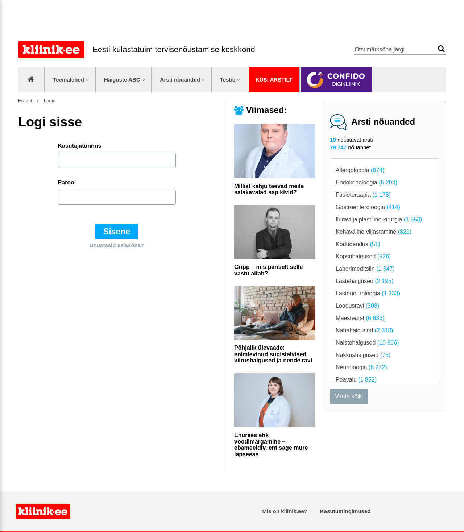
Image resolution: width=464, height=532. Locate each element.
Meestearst (360, 318)
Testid (228, 79)
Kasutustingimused (345, 511)
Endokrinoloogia (366, 182)
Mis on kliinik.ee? (284, 511)
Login (48, 100)
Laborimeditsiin (365, 269)
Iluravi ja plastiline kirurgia (379, 219)
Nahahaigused (364, 330)
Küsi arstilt (274, 79)
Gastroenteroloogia (368, 207)
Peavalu (356, 380)
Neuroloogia (361, 367)
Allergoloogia (360, 170)
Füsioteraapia (363, 195)
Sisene (116, 231)
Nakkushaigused (363, 355)
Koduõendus (358, 244)
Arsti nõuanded (180, 79)
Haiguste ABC (122, 79)
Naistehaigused (367, 343)
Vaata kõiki (349, 396)
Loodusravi (357, 306)
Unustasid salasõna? (117, 245)
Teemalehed (68, 79)
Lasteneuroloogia (368, 293)
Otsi (441, 48)
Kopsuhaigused (363, 256)
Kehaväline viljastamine (373, 232)
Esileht (25, 100)
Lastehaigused (364, 281)
